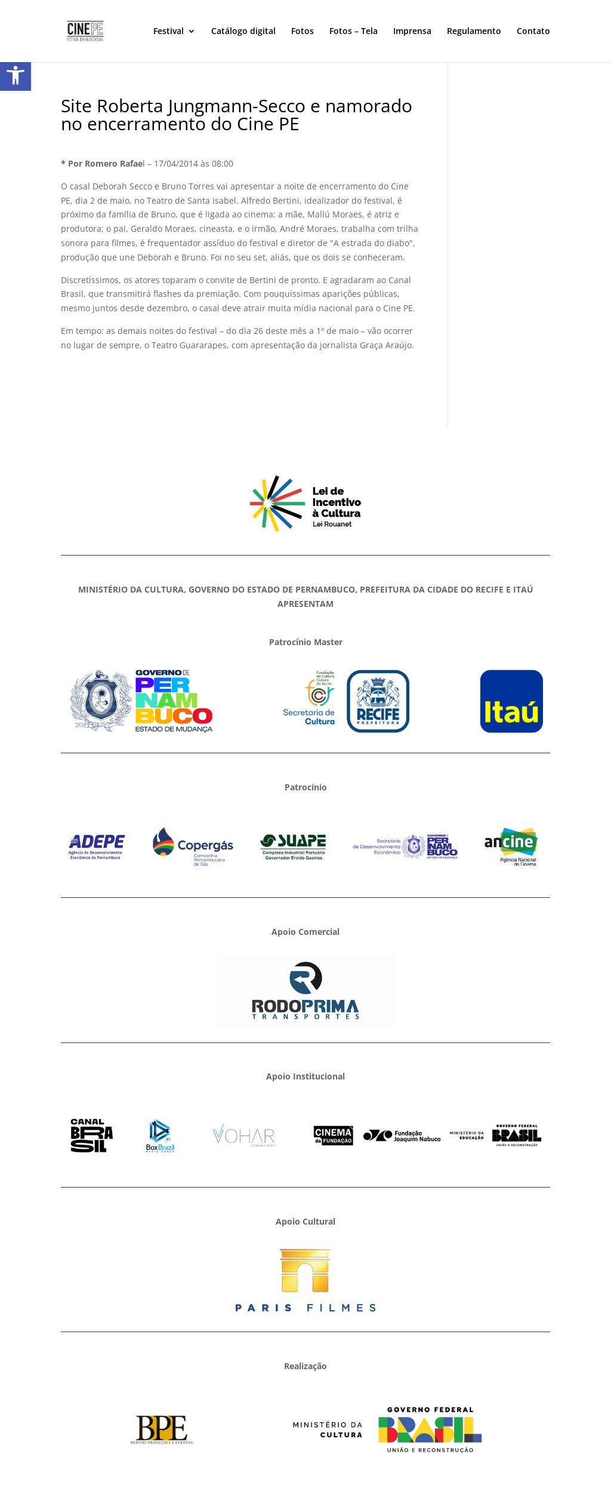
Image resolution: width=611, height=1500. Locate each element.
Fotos (302, 31)
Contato (533, 31)
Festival (168, 31)
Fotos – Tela (353, 31)
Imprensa (412, 31)
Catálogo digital (243, 31)
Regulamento (474, 31)
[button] (15, 75)
